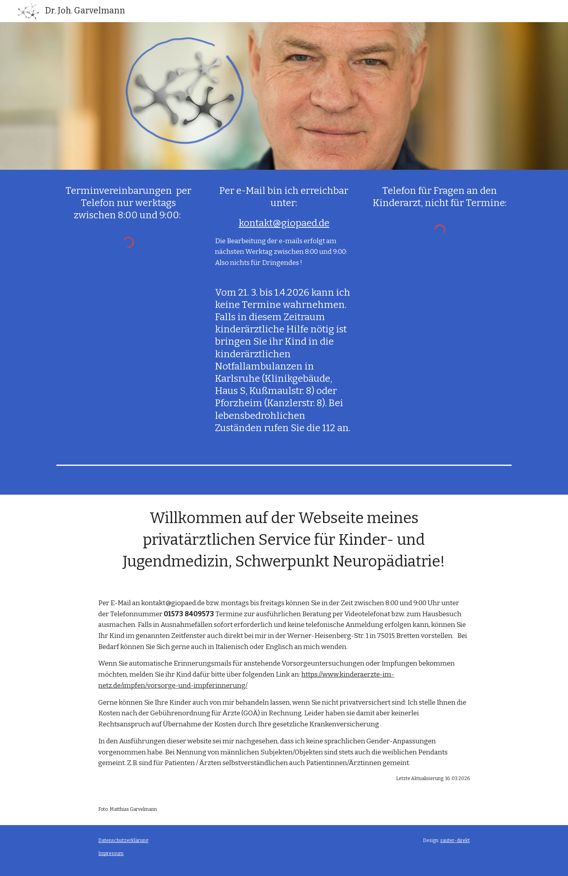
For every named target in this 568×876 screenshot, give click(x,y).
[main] (128, 203)
